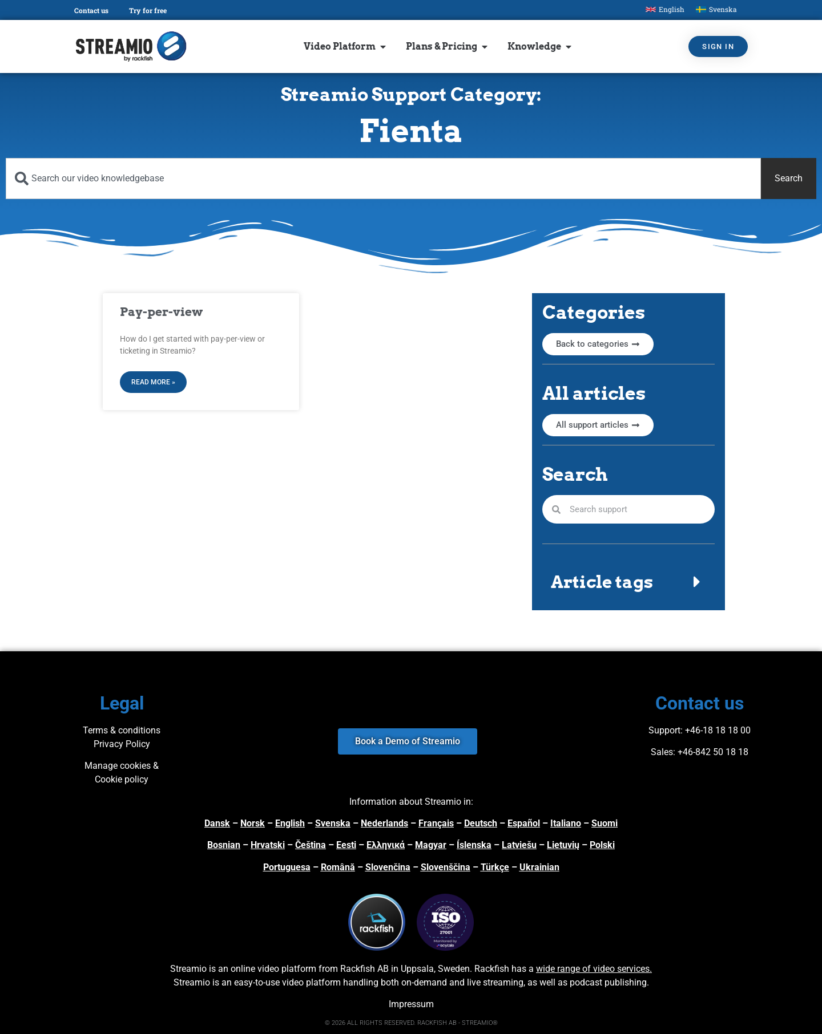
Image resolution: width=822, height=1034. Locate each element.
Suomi (604, 823)
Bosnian (223, 845)
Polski (602, 845)
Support (664, 730)
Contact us (91, 10)
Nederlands (384, 823)
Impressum (411, 1004)
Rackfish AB (364, 968)
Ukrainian (539, 867)
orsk (256, 823)
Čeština (310, 845)
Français (436, 823)
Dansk (217, 823)
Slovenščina (445, 867)
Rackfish (491, 968)
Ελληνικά (385, 845)
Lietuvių (563, 845)
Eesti (346, 845)
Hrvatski (268, 845)
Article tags (602, 581)
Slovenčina (387, 867)
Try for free (148, 10)
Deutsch (480, 823)
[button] (628, 581)
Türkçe (495, 867)
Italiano (565, 823)
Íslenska (474, 845)
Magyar (430, 845)
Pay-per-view (161, 312)
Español (523, 823)
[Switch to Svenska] (716, 9)
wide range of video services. (594, 968)
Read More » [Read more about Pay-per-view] (153, 382)
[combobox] (383, 178)
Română (338, 867)
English (290, 823)
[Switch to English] (665, 9)
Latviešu (519, 845)
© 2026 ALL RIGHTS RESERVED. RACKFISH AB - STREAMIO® (411, 1023)
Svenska (332, 823)
